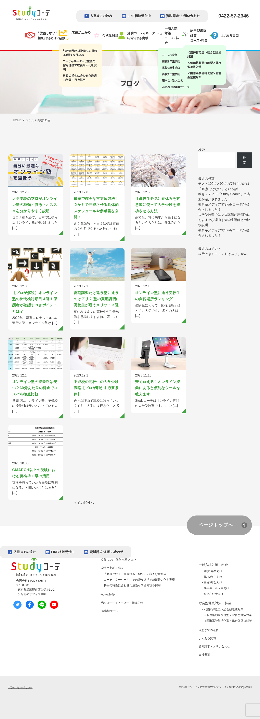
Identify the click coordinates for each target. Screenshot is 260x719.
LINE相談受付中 (139, 15)
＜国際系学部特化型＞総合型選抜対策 (228, 620)
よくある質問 (207, 638)
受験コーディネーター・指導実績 (122, 602)
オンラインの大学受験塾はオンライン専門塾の (213, 687)
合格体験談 (108, 594)
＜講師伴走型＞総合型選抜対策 (223, 609)
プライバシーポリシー (20, 687)
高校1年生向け (213, 571)
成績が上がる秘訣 (112, 567)
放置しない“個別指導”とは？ (118, 559)
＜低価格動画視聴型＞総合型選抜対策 (228, 615)
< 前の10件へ (84, 503)
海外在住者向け (213, 593)
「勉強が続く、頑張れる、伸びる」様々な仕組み (135, 574)
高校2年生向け (213, 576)
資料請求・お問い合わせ (183, 15)
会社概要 (204, 654)
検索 (201, 150)
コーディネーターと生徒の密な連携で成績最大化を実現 (139, 579)
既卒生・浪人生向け (216, 588)
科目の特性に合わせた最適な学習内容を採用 (132, 585)
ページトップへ (216, 524)
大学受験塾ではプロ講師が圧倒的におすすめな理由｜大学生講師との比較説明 (224, 220)
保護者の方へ (109, 611)
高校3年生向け (213, 582)
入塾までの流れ (101, 15)
